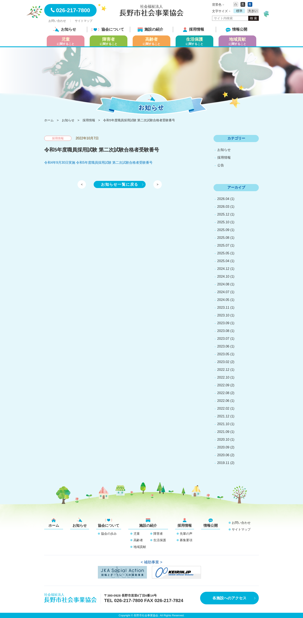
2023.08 (223, 331)
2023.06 (223, 346)
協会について (107, 29)
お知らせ (64, 29)
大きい (253, 11)
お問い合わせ (57, 20)
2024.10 (223, 276)
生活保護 (159, 540)
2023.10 (223, 315)
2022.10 (223, 377)
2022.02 (223, 408)
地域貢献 (139, 547)
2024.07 (223, 292)
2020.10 (223, 439)
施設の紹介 (150, 29)
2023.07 (223, 338)
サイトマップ (83, 20)
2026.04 (223, 199)
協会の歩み (109, 533)
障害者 (158, 533)
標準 (239, 11)
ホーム (53, 523)
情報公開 (236, 29)
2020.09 (223, 447)
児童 (136, 533)
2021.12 (223, 416)
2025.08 (223, 237)
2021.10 (223, 424)
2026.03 (223, 206)
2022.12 (223, 369)
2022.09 (223, 385)
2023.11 (223, 307)
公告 (220, 165)
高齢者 (138, 540)
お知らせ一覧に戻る (119, 184)
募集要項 (186, 540)
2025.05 (223, 253)
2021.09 (223, 432)
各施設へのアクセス (229, 598)
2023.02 (223, 362)
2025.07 (223, 245)
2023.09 (223, 323)
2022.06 (223, 400)
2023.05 (223, 354)
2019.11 (223, 463)
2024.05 (223, 300)
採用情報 (193, 29)
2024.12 (223, 268)
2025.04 (223, 261)
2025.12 (223, 214)
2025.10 (223, 222)
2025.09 (223, 230)
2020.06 (223, 455)
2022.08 (223, 393)
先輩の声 (186, 533)
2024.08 (223, 284)
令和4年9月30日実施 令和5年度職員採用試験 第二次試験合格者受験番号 (98, 162)
